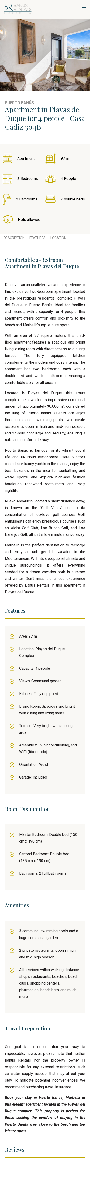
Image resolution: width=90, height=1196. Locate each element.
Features (37, 238)
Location (58, 238)
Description (14, 238)
